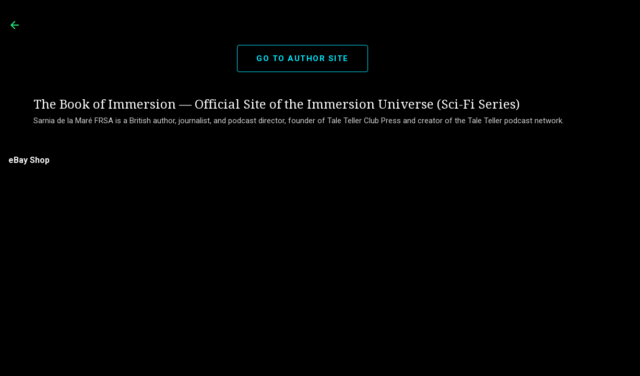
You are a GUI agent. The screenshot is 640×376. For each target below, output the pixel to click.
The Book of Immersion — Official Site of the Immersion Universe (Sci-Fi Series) (276, 104)
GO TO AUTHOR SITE (302, 58)
